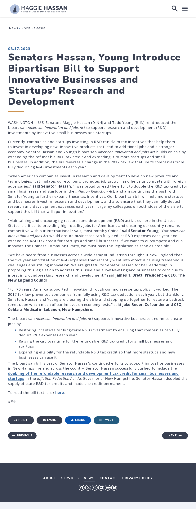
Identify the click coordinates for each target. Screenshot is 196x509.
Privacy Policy (137, 478)
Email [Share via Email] (49, 420)
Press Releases (33, 28)
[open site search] (175, 8)
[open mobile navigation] (185, 8)
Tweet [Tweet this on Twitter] (106, 420)
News (13, 28)
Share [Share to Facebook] (78, 420)
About (49, 478)
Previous (25, 435)
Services (70, 478)
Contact (109, 478)
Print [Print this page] (20, 420)
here (59, 392)
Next (172, 435)
